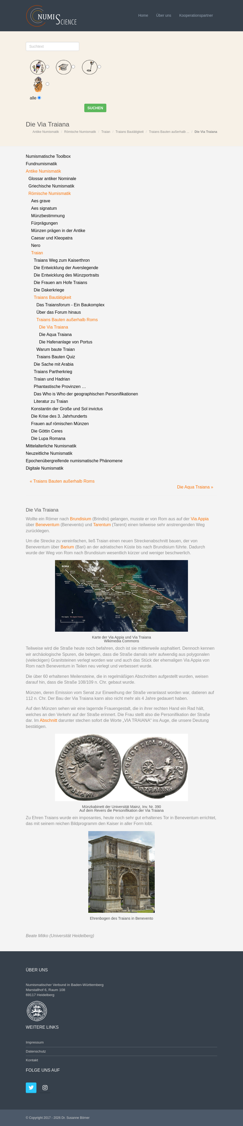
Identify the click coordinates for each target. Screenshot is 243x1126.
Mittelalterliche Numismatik (51, 446)
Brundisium (80, 519)
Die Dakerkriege (49, 290)
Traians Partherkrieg (53, 371)
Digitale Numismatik (44, 468)
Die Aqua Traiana (55, 334)
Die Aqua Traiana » (195, 487)
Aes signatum (44, 208)
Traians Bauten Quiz (55, 357)
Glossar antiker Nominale (52, 178)
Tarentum (102, 524)
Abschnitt (48, 720)
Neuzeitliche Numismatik (49, 453)
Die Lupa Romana (48, 438)
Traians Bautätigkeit (130, 132)
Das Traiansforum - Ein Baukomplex (70, 305)
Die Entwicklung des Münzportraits (66, 275)
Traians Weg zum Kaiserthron (62, 260)
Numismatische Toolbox (48, 156)
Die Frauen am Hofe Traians (60, 282)
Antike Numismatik (45, 132)
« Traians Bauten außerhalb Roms (62, 481)
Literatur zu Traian (51, 401)
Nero (35, 245)
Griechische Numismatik (51, 186)
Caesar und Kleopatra (52, 238)
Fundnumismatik (41, 164)
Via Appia (199, 519)
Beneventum (47, 524)
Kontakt (32, 1060)
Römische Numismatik (80, 132)
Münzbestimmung (48, 215)
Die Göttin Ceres (46, 431)
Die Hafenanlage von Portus (65, 342)
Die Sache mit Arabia (53, 364)
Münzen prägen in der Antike (58, 230)
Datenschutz (36, 1051)
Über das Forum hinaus (58, 312)
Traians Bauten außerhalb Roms (67, 319)
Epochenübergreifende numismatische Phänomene (74, 461)
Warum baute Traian (55, 349)
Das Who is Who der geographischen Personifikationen (86, 394)
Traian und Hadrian (52, 379)
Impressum (35, 1042)
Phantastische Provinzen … (60, 386)
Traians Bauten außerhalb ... (169, 132)
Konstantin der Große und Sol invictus (67, 409)
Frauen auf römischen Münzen (60, 423)
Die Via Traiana (206, 132)
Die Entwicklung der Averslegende (66, 267)
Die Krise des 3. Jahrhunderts (59, 416)
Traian (105, 132)
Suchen (95, 108)
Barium (67, 547)
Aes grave (40, 201)
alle (35, 98)
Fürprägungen (44, 223)
